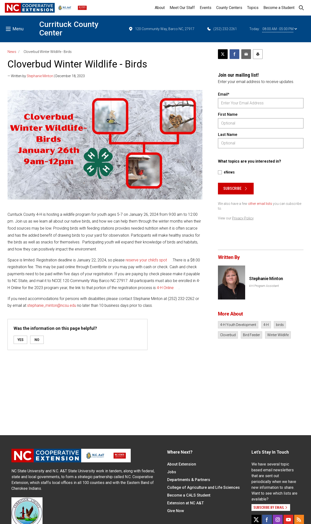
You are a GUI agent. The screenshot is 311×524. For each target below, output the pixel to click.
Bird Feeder (251, 335)
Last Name (227, 134)
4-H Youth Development (238, 325)
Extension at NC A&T (185, 503)
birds (280, 325)
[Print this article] (258, 54)
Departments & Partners (188, 479)
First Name (227, 114)
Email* (223, 94)
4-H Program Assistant (264, 286)
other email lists (260, 204)
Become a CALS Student (188, 495)
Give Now (175, 510)
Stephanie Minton (40, 76)
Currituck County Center (68, 28)
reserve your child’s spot (146, 260)
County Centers (229, 7)
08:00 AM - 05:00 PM (279, 29)
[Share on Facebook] (234, 54)
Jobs (171, 472)
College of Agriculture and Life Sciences (203, 487)
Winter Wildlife (278, 335)
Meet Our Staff (182, 7)
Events (205, 7)
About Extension (181, 464)
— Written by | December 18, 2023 (46, 76)
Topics (253, 7)
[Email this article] (246, 54)
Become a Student (278, 7)
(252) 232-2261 (222, 28)
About (160, 7)
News (12, 52)
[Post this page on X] (223, 54)
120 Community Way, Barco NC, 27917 (161, 28)
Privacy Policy (243, 218)
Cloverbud (228, 335)
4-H (266, 325)
